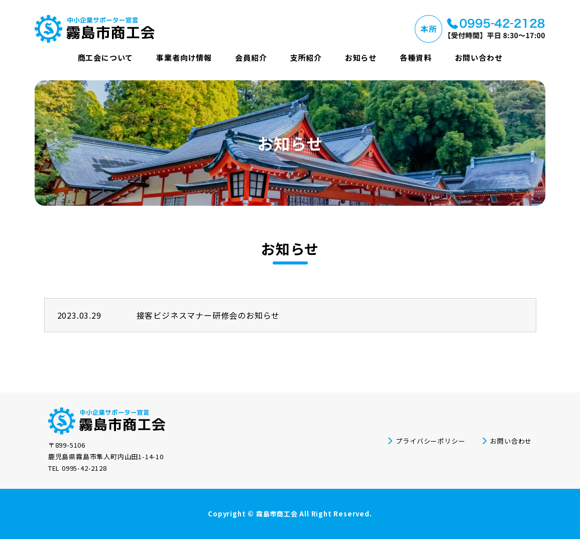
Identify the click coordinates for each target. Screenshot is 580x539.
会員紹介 (251, 57)
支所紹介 (306, 57)
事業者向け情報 (184, 57)
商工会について (106, 57)
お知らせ (361, 57)
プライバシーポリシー (430, 441)
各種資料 (415, 57)
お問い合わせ (479, 57)
